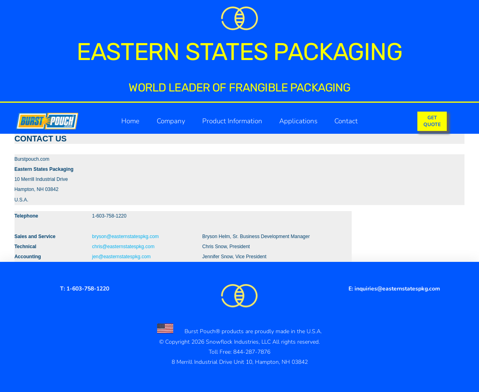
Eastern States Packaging (239, 51)
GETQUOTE (432, 120)
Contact (346, 121)
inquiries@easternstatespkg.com (397, 288)
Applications (298, 121)
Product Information (232, 121)
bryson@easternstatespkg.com (125, 236)
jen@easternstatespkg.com (121, 256)
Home (130, 121)
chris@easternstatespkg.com (123, 246)
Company (171, 121)
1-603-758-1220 (87, 288)
